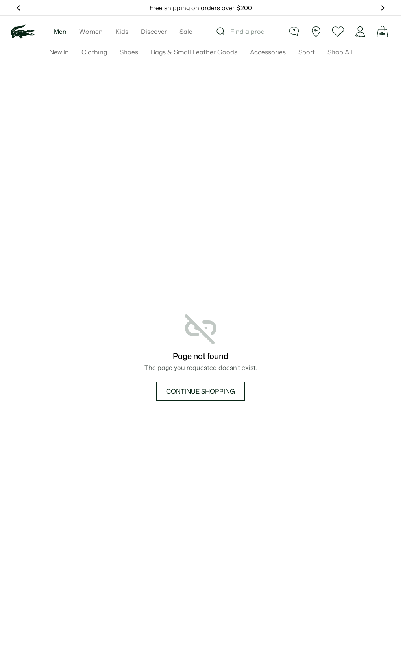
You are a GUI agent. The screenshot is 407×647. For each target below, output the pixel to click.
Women (91, 31)
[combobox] (241, 31)
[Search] (220, 31)
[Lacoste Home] (23, 31)
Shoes (129, 52)
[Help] (294, 31)
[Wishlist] (338, 31)
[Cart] (382, 31)
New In (59, 52)
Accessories (268, 52)
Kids (121, 31)
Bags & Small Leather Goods (194, 52)
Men (60, 31)
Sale (185, 31)
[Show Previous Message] (18, 8)
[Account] (360, 31)
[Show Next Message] (382, 8)
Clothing (94, 52)
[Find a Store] (316, 31)
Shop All (339, 52)
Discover (154, 31)
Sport (306, 52)
